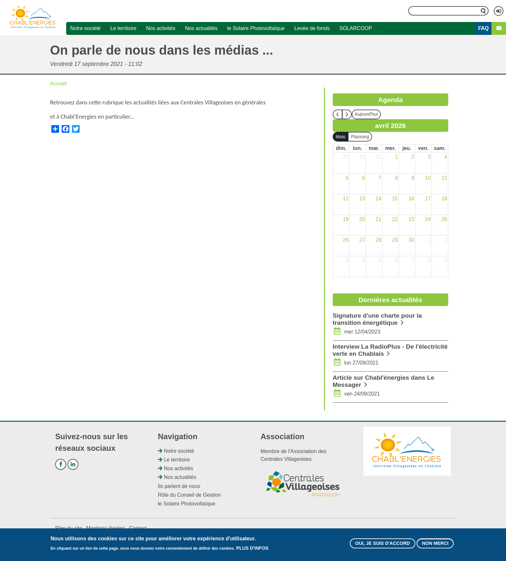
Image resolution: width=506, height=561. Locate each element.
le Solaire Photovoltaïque (256, 28)
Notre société (85, 28)
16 (411, 198)
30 (362, 157)
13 (362, 198)
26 (346, 240)
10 (428, 178)
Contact (138, 528)
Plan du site (68, 528)
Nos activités (161, 28)
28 (378, 240)
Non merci (435, 543)
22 (395, 219)
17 (428, 198)
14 (378, 198)
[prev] (337, 114)
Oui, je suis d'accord (382, 543)
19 (346, 219)
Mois (340, 136)
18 (444, 198)
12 (346, 198)
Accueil (58, 83)
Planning (360, 136)
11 (444, 178)
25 (444, 219)
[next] (347, 114)
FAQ (483, 28)
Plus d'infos (252, 548)
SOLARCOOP (355, 28)
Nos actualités (201, 28)
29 (346, 157)
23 (411, 219)
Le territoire (123, 28)
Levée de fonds (311, 28)
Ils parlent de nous (179, 486)
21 (378, 219)
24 (428, 219)
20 (362, 219)
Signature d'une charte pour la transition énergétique (377, 319)
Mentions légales (105, 528)
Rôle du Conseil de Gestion (189, 495)
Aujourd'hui (366, 114)
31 (378, 157)
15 (395, 198)
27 (362, 240)
